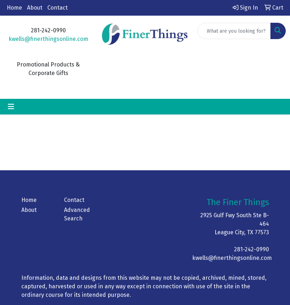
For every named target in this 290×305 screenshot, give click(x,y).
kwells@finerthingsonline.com (48, 39)
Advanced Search (77, 214)
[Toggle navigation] (11, 107)
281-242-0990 (251, 249)
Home (14, 7)
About (34, 7)
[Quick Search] (234, 31)
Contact (57, 7)
